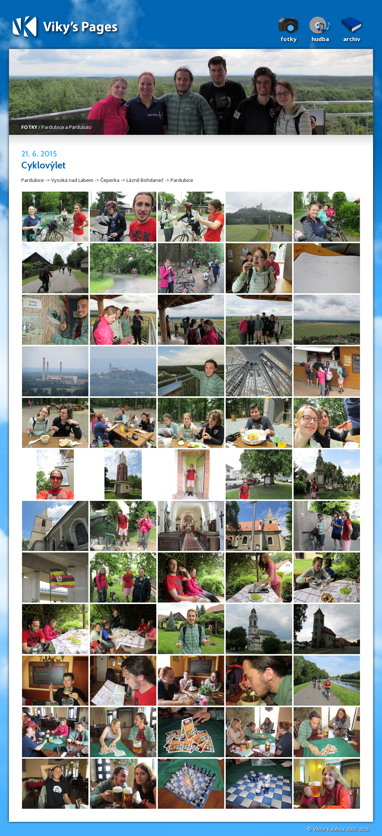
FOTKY (29, 127)
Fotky (289, 39)
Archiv (351, 39)
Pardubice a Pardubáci (66, 127)
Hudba (320, 39)
